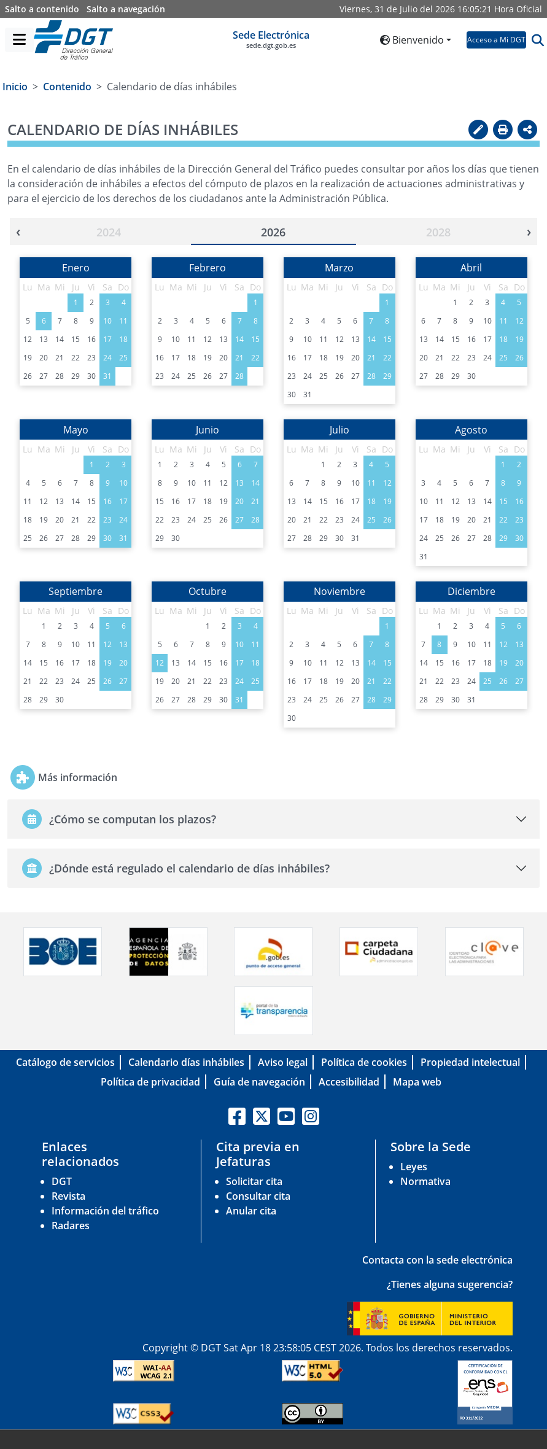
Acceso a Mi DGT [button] (496, 39)
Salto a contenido (42, 9)
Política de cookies (364, 1062)
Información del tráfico (105, 1211)
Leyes (413, 1166)
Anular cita (251, 1211)
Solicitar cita (254, 1181)
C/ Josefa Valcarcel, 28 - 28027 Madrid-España (413, 1439)
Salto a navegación (126, 9)
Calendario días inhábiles (186, 1062)
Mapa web (417, 1082)
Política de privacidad (150, 1082)
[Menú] (19, 40)
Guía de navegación (259, 1082)
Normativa (425, 1181)
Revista (68, 1196)
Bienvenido (412, 40)
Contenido (67, 86)
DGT (62, 1181)
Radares (71, 1225)
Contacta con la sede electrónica (437, 1260)
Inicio (15, 86)
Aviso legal (283, 1062)
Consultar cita (258, 1196)
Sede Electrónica (271, 39)
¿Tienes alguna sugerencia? (450, 1284)
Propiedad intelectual (470, 1062)
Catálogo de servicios (65, 1062)
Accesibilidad (349, 1082)
